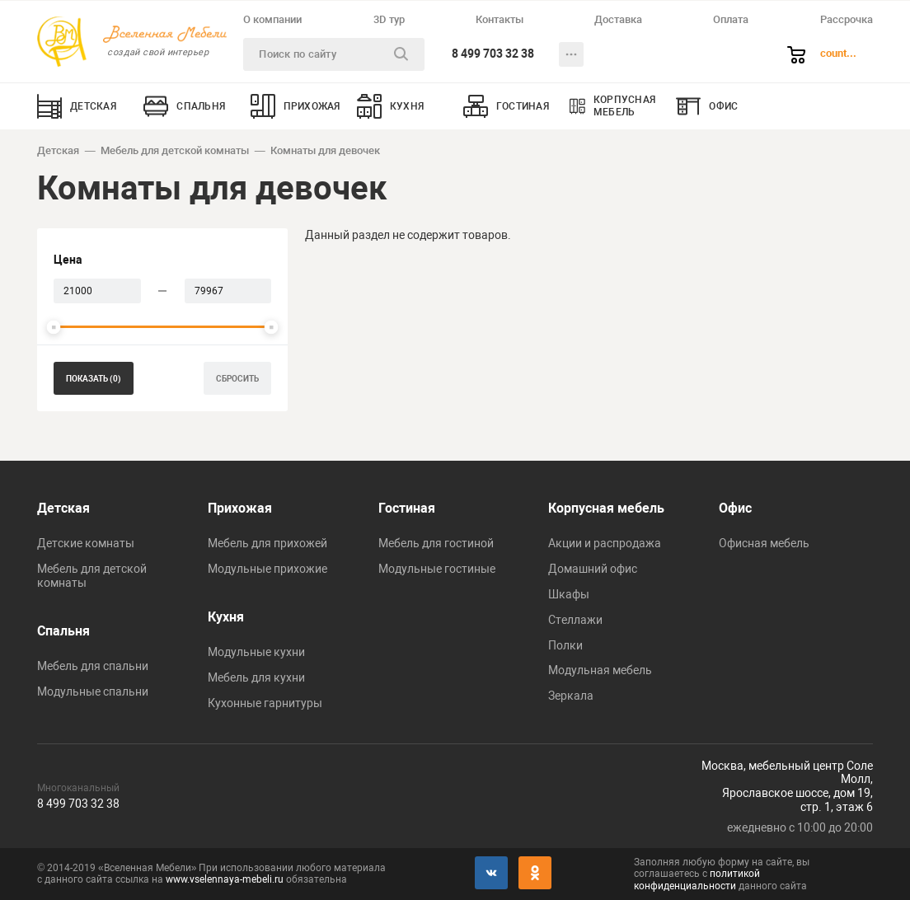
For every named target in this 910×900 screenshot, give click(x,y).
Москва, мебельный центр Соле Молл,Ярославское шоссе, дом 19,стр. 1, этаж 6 (787, 786)
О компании (272, 19)
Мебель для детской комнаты (175, 150)
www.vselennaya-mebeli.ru (225, 879)
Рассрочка (846, 19)
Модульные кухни (256, 652)
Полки (565, 645)
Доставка (618, 19)
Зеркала (570, 695)
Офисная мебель (764, 543)
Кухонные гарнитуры (265, 703)
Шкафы (568, 594)
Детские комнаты (85, 543)
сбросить (237, 378)
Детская (58, 150)
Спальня (63, 631)
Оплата (730, 19)
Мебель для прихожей (267, 543)
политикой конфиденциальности (697, 879)
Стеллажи (575, 619)
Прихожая (240, 508)
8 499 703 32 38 (493, 53)
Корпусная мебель (606, 508)
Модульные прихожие (267, 568)
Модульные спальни (92, 691)
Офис (735, 508)
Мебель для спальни (92, 666)
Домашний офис (592, 568)
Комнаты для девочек (325, 150)
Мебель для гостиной (436, 543)
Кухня (226, 617)
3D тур (389, 19)
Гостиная (406, 508)
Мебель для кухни (256, 677)
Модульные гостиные (436, 568)
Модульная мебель (600, 670)
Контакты (499, 19)
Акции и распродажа (604, 543)
